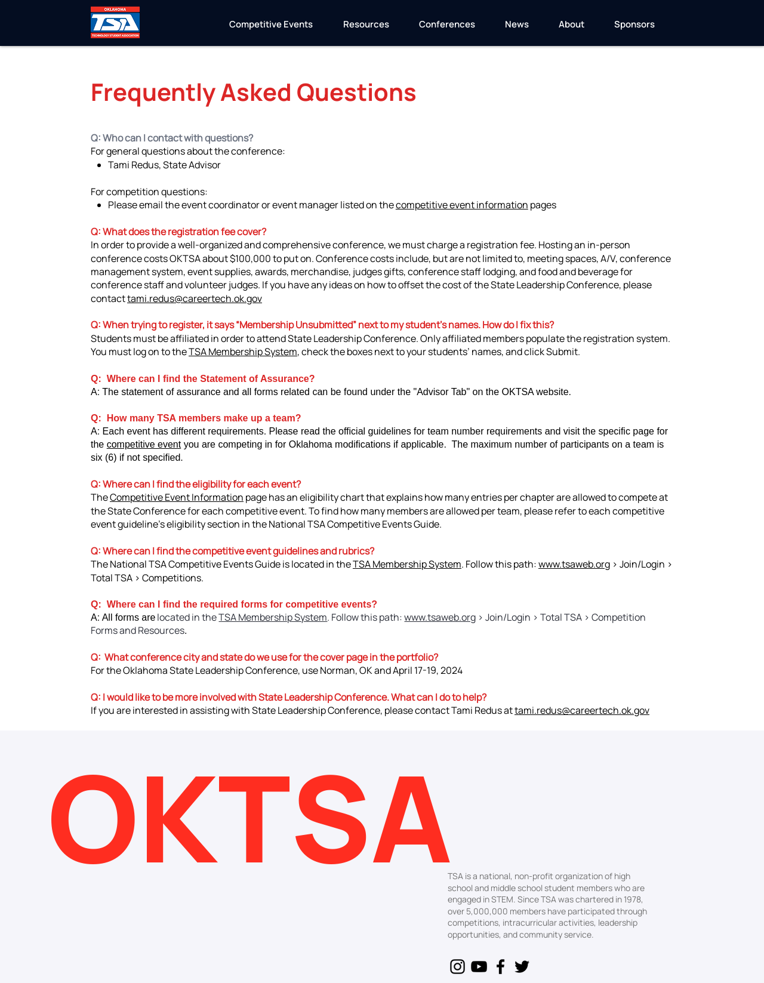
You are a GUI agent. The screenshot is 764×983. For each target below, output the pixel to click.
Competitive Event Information (177, 497)
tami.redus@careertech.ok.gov (194, 298)
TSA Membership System (243, 351)
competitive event (144, 444)
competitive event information (462, 204)
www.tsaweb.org (574, 564)
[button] (271, 28)
